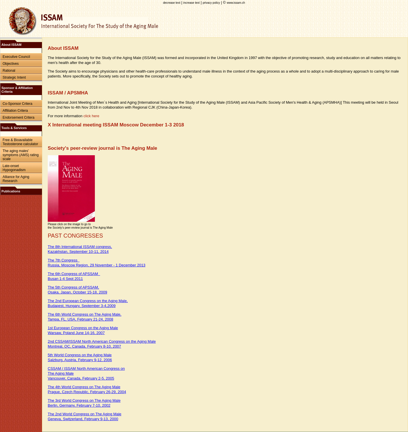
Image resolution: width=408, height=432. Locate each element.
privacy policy (211, 2)
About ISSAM (11, 44)
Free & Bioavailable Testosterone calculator (20, 142)
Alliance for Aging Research (16, 179)
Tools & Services (14, 128)
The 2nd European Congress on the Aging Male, (88, 301)
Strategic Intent (14, 77)
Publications (10, 191)
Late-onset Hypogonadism (14, 168)
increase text (191, 2)
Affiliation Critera (15, 111)
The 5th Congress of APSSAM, (73, 287)
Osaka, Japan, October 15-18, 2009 (77, 292)
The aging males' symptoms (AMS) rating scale (21, 155)
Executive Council (16, 57)
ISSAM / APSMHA (68, 93)
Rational (9, 71)
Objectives (11, 64)
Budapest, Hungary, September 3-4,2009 (82, 306)
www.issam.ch (236, 2)
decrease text (171, 2)
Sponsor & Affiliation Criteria (17, 89)
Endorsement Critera (19, 117)
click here (91, 116)
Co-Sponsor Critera (17, 104)
